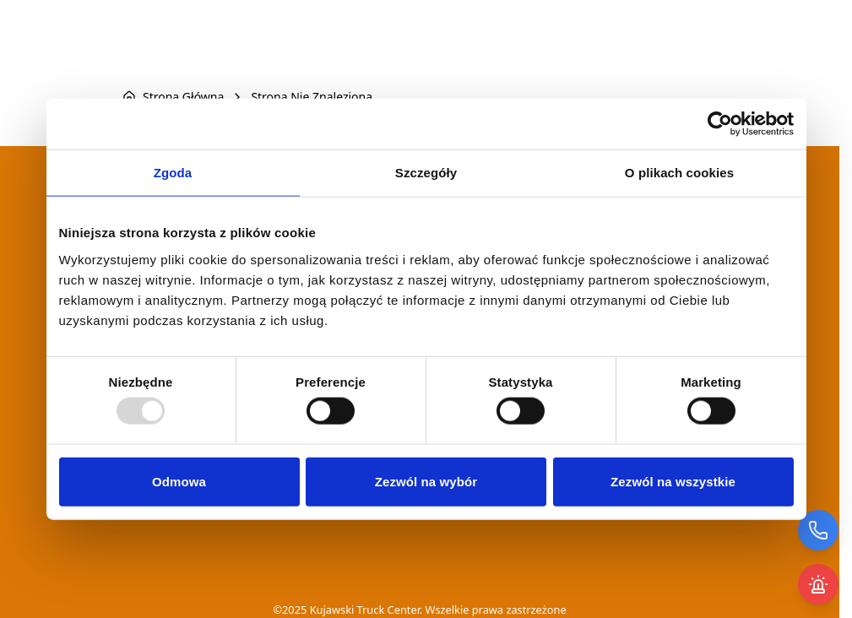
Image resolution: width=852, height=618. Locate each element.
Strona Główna (183, 97)
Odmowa (179, 481)
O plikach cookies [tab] (679, 172)
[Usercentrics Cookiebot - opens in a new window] (720, 124)
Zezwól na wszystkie (673, 481)
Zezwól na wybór (426, 481)
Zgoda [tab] (173, 172)
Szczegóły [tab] (426, 172)
